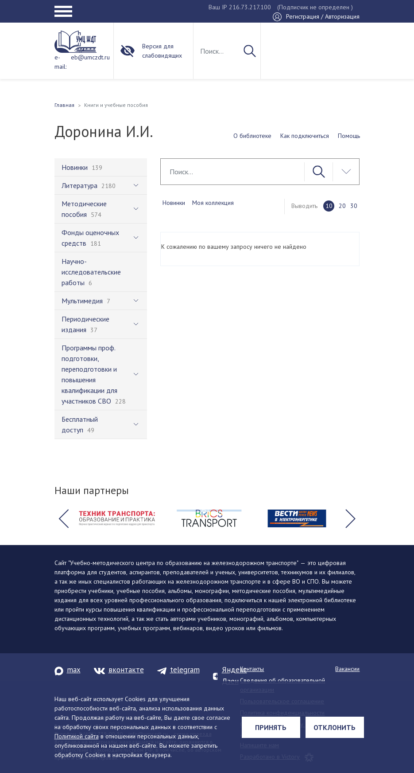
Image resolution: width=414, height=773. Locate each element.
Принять (270, 727)
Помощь (349, 136)
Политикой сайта (76, 736)
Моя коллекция (213, 203)
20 (342, 206)
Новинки (174, 203)
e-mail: (60, 62)
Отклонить (334, 727)
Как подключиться (304, 136)
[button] (63, 518)
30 (353, 206)
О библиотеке (252, 136)
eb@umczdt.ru (90, 57)
